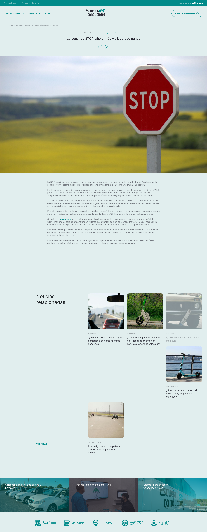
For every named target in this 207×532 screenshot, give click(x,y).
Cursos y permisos (14, 13)
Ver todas (41, 444)
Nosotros (34, 13)
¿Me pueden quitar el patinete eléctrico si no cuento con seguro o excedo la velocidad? (144, 340)
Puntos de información (187, 13)
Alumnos (7, 3)
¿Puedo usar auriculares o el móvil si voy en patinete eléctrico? (181, 393)
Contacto (35, 3)
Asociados (16, 3)
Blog (47, 13)
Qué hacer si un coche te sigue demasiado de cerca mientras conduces (105, 340)
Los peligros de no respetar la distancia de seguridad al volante (104, 449)
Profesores (26, 3)
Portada (10, 25)
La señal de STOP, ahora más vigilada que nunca (39, 25)
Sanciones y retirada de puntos (110, 33)
